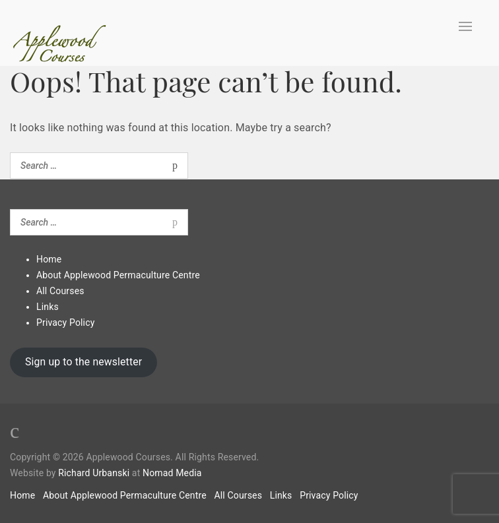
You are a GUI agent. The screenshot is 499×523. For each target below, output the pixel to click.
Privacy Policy (65, 322)
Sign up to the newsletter (83, 361)
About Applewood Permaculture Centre (118, 275)
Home (48, 259)
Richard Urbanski (93, 473)
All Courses (60, 291)
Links (47, 306)
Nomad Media (172, 473)
